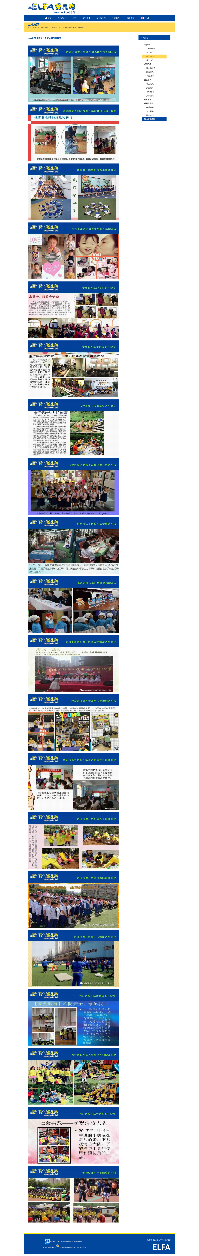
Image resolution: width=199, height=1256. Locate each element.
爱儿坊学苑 (100, 18)
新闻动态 (150, 56)
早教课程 (150, 76)
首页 (48, 18)
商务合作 (150, 115)
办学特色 (150, 52)
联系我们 (115, 18)
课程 (75, 18)
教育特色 (150, 72)
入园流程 (150, 96)
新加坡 (149, 1240)
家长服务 (86, 18)
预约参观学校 (149, 119)
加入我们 (150, 111)
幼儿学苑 (147, 100)
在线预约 (150, 92)
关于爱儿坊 (62, 18)
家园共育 (150, 88)
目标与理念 (150, 49)
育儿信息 (150, 84)
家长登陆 (129, 18)
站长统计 (83, 1247)
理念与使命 (150, 68)
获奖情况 (150, 60)
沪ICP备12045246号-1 (48, 1247)
